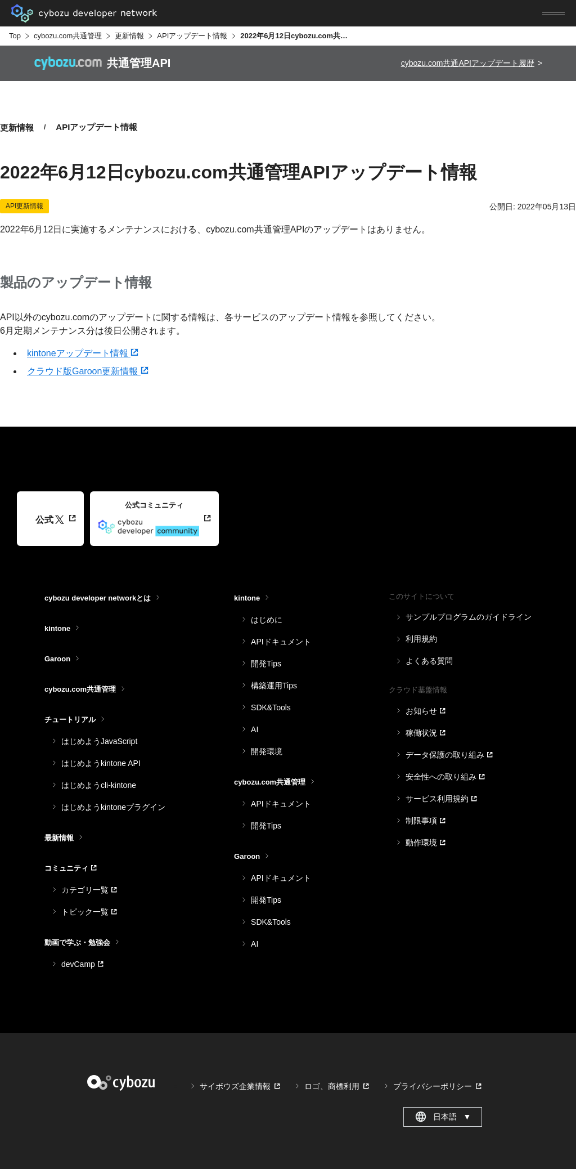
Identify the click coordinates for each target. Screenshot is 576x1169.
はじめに (266, 619)
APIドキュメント (281, 641)
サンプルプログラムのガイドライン (469, 616)
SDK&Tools (271, 707)
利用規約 (421, 638)
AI (254, 729)
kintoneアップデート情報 (82, 353)
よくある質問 (429, 660)
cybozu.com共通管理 (68, 36)
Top (15, 36)
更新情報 (129, 36)
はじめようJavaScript (99, 741)
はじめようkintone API (101, 763)
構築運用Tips (274, 685)
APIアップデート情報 (192, 36)
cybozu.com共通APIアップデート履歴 (467, 63)
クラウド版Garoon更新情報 (87, 371)
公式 (49, 520)
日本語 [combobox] (443, 1116)
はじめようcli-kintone (98, 785)
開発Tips (266, 663)
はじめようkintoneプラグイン (113, 807)
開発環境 (266, 751)
